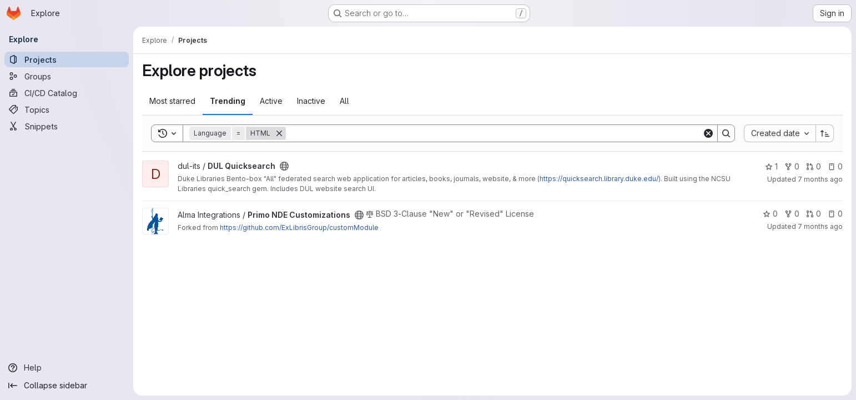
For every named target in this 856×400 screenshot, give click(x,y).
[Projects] (66, 59)
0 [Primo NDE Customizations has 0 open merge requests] (813, 213)
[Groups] (66, 76)
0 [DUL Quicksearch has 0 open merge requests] (813, 166)
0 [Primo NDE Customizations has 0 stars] (770, 213)
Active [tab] (271, 101)
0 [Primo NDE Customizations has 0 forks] (791, 213)
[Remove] (279, 133)
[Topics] (66, 109)
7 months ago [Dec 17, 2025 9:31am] (820, 179)
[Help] (66, 368)
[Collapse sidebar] (66, 385)
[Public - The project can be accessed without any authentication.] (284, 166)
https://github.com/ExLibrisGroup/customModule (299, 227)
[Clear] (708, 133)
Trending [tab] (227, 101)
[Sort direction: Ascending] (825, 133)
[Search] (494, 133)
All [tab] (344, 101)
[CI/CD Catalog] (66, 93)
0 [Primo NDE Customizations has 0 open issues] (835, 213)
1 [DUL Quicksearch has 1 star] (771, 166)
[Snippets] (66, 126)
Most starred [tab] (172, 101)
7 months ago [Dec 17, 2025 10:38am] (820, 226)
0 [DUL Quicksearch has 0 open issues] (835, 166)
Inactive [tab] (311, 101)
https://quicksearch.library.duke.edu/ (599, 178)
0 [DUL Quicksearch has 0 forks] (791, 166)
